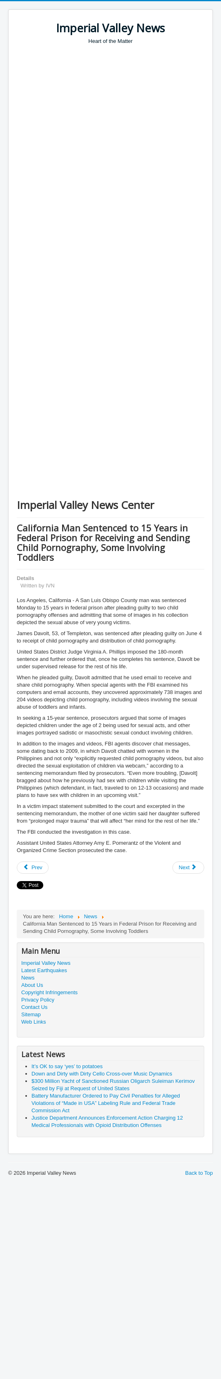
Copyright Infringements (49, 992)
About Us (32, 985)
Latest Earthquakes (44, 970)
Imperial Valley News (45, 963)
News (28, 978)
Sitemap (31, 1014)
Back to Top (199, 1173)
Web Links (33, 1022)
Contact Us (34, 1007)
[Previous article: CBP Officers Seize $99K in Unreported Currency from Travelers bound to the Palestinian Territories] (33, 867)
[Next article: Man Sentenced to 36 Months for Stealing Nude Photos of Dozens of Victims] (188, 867)
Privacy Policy (37, 1000)
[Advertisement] (76, 125)
